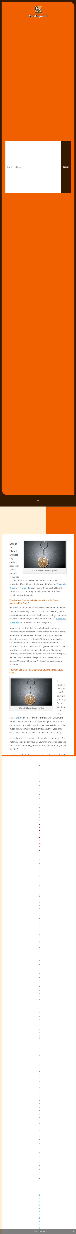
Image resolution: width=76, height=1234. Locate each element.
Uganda (26, 588)
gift (19, 718)
